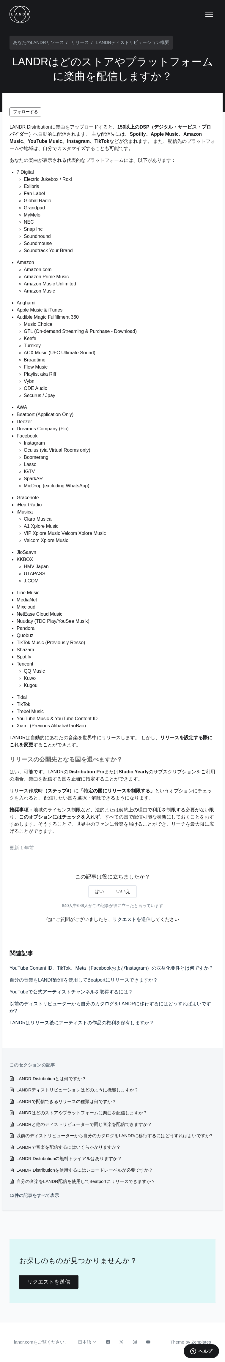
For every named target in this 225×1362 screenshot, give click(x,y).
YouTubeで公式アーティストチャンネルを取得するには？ (71, 991)
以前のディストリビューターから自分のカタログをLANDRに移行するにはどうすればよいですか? (110, 1007)
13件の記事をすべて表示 (34, 1195)
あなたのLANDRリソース (38, 42)
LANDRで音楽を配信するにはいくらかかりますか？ (68, 1147)
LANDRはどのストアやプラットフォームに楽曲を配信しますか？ (81, 1112)
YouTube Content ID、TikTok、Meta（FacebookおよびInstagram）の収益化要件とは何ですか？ (111, 968)
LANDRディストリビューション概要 (132, 42)
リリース (80, 42)
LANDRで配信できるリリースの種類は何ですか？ (66, 1101)
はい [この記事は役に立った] (99, 891)
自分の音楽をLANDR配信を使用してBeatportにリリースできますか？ (84, 979)
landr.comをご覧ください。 (41, 1341)
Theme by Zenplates (190, 1341)
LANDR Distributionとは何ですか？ (51, 1078)
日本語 (87, 1341)
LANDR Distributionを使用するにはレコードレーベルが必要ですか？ (84, 1170)
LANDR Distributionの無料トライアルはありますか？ (69, 1158)
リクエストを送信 (132, 919)
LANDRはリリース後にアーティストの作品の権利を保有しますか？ (82, 1022)
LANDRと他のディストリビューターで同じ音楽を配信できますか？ (84, 1124)
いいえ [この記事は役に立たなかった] (123, 891)
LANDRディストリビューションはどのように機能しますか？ (77, 1089)
